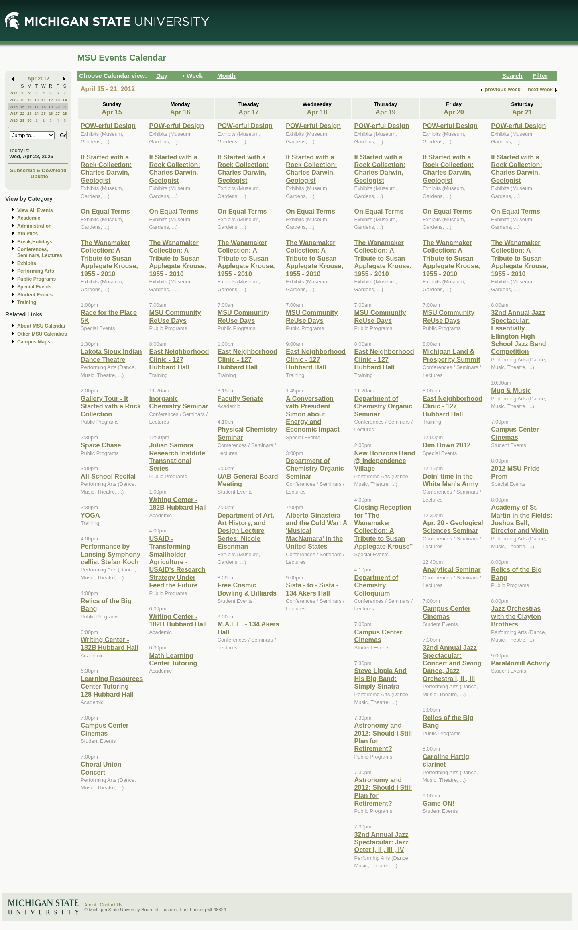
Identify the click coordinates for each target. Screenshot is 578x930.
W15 (14, 100)
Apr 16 (180, 112)
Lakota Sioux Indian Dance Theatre (111, 355)
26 (51, 113)
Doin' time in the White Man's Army (450, 480)
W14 (14, 93)
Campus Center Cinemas (104, 729)
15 (22, 106)
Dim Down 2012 (446, 445)
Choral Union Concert (101, 768)
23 (29, 113)
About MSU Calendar (41, 326)
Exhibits (26, 263)
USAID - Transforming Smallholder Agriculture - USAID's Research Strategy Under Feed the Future (177, 562)
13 (57, 100)
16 (29, 106)
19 (51, 106)
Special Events (34, 287)
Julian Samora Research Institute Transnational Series (177, 456)
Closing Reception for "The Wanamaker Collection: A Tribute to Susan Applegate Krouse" (383, 527)
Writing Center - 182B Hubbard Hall (109, 643)
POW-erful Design (108, 125)
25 (43, 113)
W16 (14, 106)
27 (57, 113)
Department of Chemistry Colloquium (376, 585)
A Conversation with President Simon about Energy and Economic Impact (313, 414)
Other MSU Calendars (42, 334)
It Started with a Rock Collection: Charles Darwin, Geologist (106, 168)
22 (22, 113)
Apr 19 (385, 112)
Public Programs (36, 279)
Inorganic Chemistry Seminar (178, 402)
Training (26, 302)
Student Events (35, 295)
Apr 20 (454, 112)
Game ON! (438, 803)
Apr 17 (248, 112)
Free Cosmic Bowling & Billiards (247, 588)
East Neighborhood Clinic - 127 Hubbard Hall (179, 359)
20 (57, 106)
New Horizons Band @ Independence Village (384, 460)
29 (22, 120)
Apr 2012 (38, 78)
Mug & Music (511, 390)
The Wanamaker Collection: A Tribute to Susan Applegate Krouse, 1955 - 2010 (109, 258)
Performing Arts (35, 271)
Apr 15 (112, 112)
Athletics (27, 234)
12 (51, 100)
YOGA (90, 515)
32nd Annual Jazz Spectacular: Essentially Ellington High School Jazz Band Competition (518, 332)
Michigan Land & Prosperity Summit (451, 355)
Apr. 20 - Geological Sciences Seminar (453, 526)
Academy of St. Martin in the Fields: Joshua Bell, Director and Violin (521, 519)
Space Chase (101, 445)
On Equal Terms (105, 211)
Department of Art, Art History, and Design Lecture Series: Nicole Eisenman (246, 531)
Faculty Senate (240, 398)
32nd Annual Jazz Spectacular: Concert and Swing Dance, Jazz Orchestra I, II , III (452, 663)
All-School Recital (108, 476)
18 (43, 106)
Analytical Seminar (452, 569)
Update (39, 176)
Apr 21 (522, 112)
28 (65, 113)
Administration (34, 226)
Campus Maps (33, 342)
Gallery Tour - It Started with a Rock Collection (111, 406)
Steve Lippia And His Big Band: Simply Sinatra (380, 678)
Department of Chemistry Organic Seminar (315, 468)
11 (43, 100)
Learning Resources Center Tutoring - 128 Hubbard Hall (112, 686)
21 (65, 106)
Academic (28, 218)
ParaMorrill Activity (520, 663)
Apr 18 (317, 112)
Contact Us (111, 904)
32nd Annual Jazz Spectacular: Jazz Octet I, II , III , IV (381, 842)
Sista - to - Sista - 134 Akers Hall (312, 588)
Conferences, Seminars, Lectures (39, 252)
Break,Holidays (35, 242)
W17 (14, 113)
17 (36, 106)
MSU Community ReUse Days (175, 316)
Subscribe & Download (38, 170)
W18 (14, 120)
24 (36, 113)
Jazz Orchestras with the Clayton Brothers (516, 616)
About (90, 904)
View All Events (35, 210)
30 (29, 120)
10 (36, 100)
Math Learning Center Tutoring (173, 659)
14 (65, 100)
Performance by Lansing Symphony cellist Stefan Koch (110, 553)
